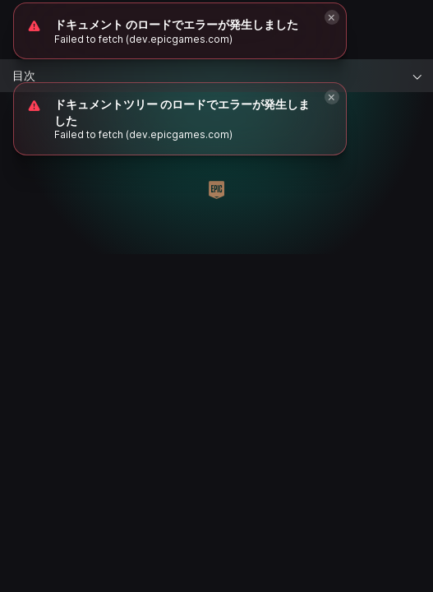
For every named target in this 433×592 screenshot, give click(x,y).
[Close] (332, 97)
